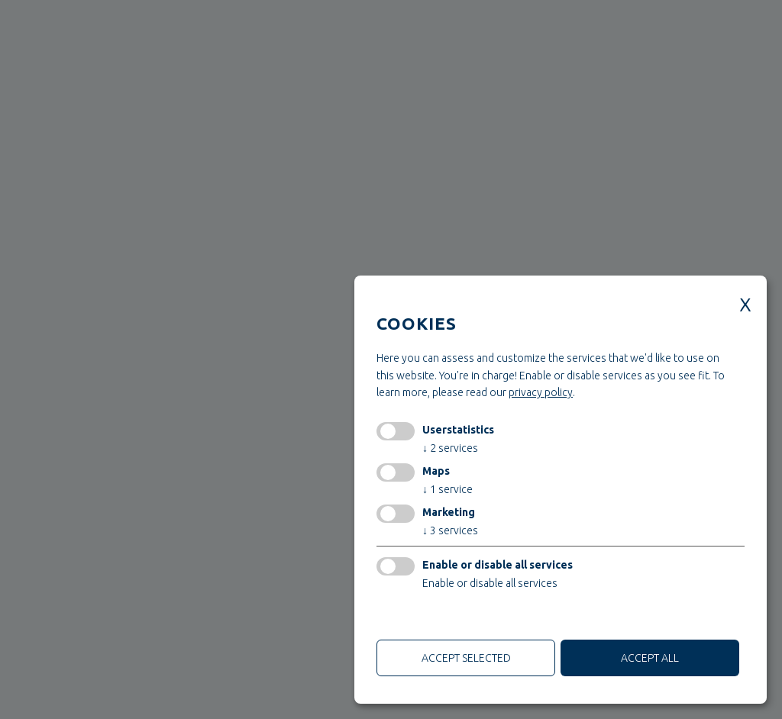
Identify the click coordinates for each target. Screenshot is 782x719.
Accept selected (466, 658)
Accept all (650, 658)
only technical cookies (434, 618)
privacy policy (541, 392)
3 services (450, 530)
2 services (450, 448)
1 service (447, 489)
